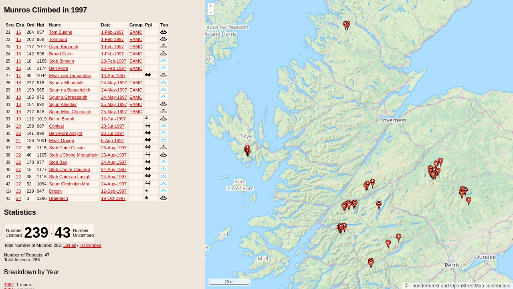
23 (18, 191)
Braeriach (58, 198)
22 (18, 147)
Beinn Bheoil (61, 118)
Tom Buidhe (60, 32)
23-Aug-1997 (114, 147)
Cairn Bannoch (63, 46)
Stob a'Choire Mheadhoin (74, 155)
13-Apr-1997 (113, 75)
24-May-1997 (114, 82)
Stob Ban (58, 162)
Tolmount (58, 39)
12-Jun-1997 (113, 118)
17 (18, 75)
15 (18, 32)
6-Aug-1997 (112, 140)
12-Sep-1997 (114, 191)
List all (69, 245)
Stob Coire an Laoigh (69, 176)
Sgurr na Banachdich (69, 90)
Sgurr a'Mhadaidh (66, 82)
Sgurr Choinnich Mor (69, 183)
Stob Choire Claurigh (69, 169)
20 (18, 126)
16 (18, 61)
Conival (56, 126)
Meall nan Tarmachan (70, 75)
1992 (9, 284)
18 (18, 82)
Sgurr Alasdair (63, 104)
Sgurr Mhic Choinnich (70, 111)
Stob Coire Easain (67, 147)
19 (18, 118)
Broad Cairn (61, 53)
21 (18, 140)
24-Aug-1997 (114, 162)
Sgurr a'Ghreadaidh (68, 97)
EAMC (135, 32)
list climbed (90, 245)
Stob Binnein (61, 61)
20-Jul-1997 (112, 126)
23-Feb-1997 (113, 61)
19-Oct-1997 (113, 198)
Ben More (58, 68)
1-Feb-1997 (112, 32)
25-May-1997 (114, 104)
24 (18, 198)
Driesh (55, 191)
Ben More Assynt (65, 133)
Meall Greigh (61, 140)
